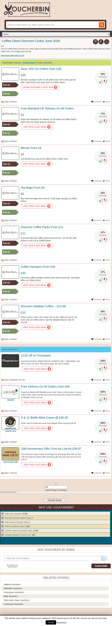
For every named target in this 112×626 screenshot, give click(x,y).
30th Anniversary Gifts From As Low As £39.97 (51, 448)
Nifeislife (10, 400)
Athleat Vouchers (12, 584)
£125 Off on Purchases (36, 355)
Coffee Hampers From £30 (38, 266)
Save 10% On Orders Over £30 (41, 68)
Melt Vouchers (11, 596)
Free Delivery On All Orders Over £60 (45, 386)
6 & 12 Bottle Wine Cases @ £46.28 (44, 417)
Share (107, 102)
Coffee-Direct (29, 63)
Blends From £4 (31, 148)
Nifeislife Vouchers (13, 588)
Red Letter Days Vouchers (16, 600)
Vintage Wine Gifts (10, 462)
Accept (51, 622)
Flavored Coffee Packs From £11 (42, 227)
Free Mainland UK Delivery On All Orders (47, 108)
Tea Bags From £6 (32, 187)
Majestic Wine (10, 431)
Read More (61, 622)
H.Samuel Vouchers (13, 604)
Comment (97, 102)
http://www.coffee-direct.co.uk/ (12, 56)
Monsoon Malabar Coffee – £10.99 (43, 306)
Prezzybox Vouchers (14, 592)
